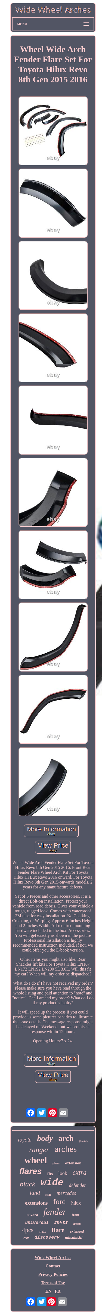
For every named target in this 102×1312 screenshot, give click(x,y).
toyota (25, 1140)
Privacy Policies (53, 1274)
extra (79, 1172)
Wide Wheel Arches (53, 1257)
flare (57, 1229)
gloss (56, 1163)
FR (57, 1291)
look (62, 1173)
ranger (39, 1150)
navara (32, 1215)
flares (30, 1171)
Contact (52, 1266)
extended (77, 1231)
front (75, 1215)
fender (54, 1212)
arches (65, 1149)
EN (48, 1291)
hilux (76, 1203)
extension (73, 1163)
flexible (83, 1141)
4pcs (27, 1230)
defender (77, 1185)
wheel (35, 1160)
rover (61, 1221)
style (48, 1194)
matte (42, 1231)
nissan (77, 1223)
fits (50, 1173)
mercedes (66, 1193)
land (35, 1192)
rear (26, 1238)
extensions (36, 1203)
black (27, 1184)
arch (66, 1138)
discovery (47, 1237)
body (45, 1138)
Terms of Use (53, 1282)
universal (36, 1222)
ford (59, 1201)
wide (52, 1182)
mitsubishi (73, 1237)
